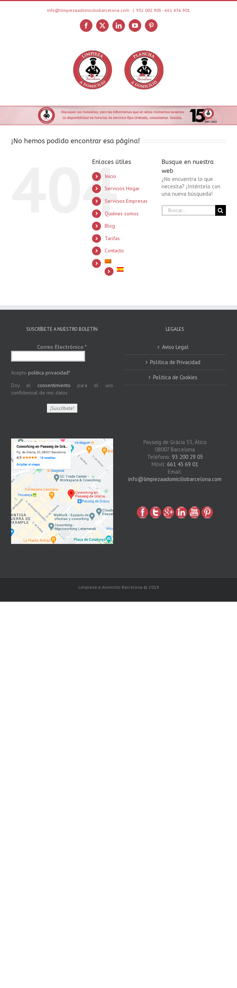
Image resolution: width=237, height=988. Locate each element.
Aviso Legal (175, 346)
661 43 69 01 (182, 464)
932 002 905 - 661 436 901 (163, 10)
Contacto (114, 250)
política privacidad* (49, 372)
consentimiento (54, 385)
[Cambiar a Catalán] (128, 261)
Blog (110, 225)
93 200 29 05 (187, 456)
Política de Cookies (175, 377)
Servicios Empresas (126, 201)
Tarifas (112, 238)
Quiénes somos (122, 213)
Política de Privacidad (175, 362)
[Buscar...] (188, 210)
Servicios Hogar (122, 188)
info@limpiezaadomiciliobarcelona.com (174, 479)
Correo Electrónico (62, 346)
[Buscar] (220, 210)
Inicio (110, 176)
